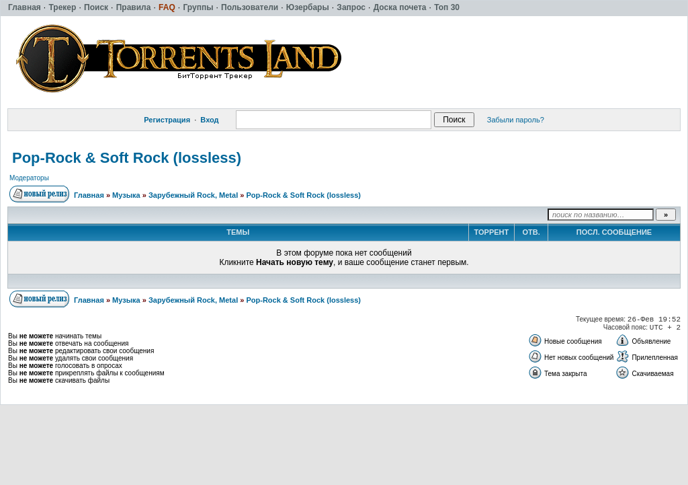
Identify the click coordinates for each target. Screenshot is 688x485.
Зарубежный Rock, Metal (193, 195)
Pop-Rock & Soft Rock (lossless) (126, 157)
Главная (89, 195)
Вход (209, 120)
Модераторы (29, 178)
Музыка (126, 195)
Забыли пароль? (515, 120)
